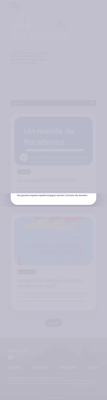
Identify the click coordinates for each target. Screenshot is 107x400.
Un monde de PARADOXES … (47, 180)
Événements (40, 367)
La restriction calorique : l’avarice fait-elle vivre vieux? (49, 283)
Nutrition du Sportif (26, 271)
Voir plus (53, 322)
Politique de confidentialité (38, 378)
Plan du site (58, 378)
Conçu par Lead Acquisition (53, 397)
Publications (68, 367)
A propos (14, 367)
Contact (93, 367)
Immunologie (24, 171)
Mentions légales (16, 378)
